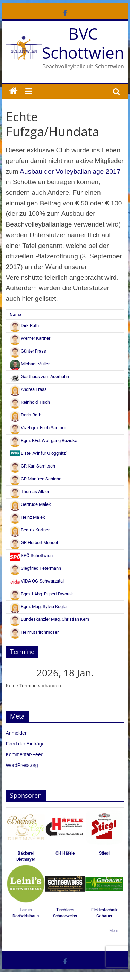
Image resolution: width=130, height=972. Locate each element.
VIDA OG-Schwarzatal (37, 581)
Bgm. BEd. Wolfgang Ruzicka (44, 440)
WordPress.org (22, 765)
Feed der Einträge (25, 744)
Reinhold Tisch (30, 402)
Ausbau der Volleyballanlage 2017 (70, 171)
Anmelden (17, 733)
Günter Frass (28, 351)
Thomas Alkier (30, 491)
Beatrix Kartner (30, 529)
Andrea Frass (28, 389)
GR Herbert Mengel (34, 542)
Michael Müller (30, 363)
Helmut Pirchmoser (34, 632)
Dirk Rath (24, 325)
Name (15, 314)
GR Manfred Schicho (36, 478)
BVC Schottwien (83, 43)
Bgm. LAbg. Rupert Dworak (41, 593)
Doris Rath (26, 414)
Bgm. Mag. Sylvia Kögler (39, 606)
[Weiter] (112, 672)
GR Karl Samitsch (32, 466)
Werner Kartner (30, 338)
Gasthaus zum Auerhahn (39, 376)
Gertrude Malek (30, 504)
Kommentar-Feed (25, 754)
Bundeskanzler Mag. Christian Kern (49, 619)
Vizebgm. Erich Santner (38, 427)
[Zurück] (17, 672)
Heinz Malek (27, 517)
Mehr (114, 930)
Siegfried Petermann (35, 568)
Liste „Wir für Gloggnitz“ (39, 453)
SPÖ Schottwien (31, 555)
